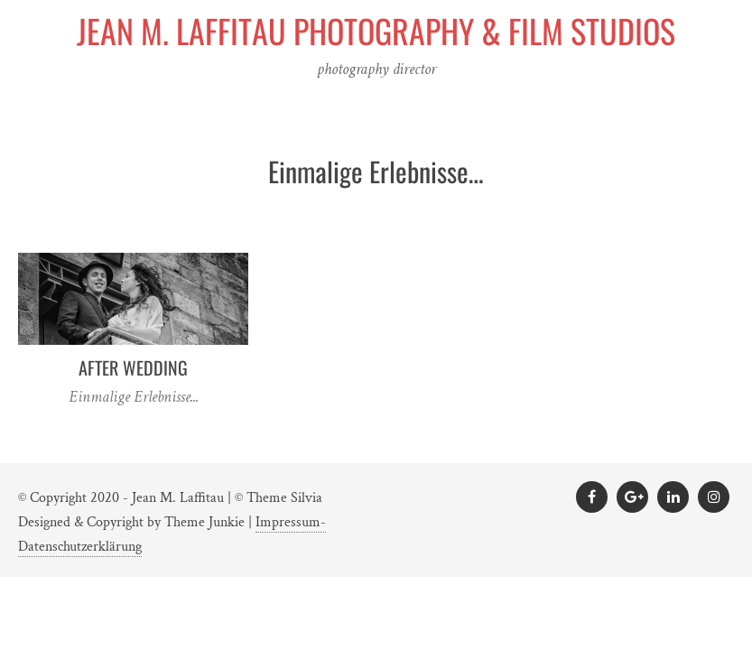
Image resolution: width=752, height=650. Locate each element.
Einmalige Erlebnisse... (134, 396)
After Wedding (133, 367)
